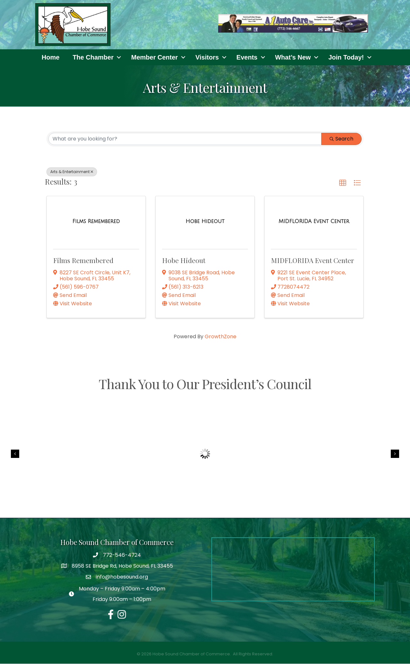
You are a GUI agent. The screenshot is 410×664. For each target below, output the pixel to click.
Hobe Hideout (183, 260)
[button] (342, 183)
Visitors (207, 57)
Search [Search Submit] (341, 138)
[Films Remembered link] (96, 222)
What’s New (293, 57)
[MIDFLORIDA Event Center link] (314, 222)
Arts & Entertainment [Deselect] (71, 171)
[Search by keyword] (185, 139)
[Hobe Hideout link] (205, 222)
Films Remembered (83, 260)
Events (247, 57)
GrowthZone (220, 336)
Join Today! (346, 57)
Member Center (154, 57)
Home (51, 57)
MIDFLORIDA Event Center (312, 260)
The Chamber (93, 57)
